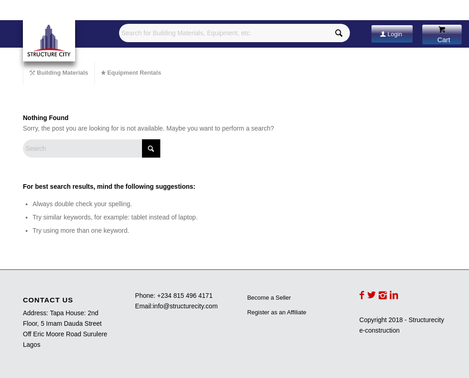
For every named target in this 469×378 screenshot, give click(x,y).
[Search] (91, 148)
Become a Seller (269, 297)
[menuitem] (58, 72)
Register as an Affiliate (276, 312)
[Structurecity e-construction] (49, 40)
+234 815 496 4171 (185, 295)
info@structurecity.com (185, 306)
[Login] (392, 34)
